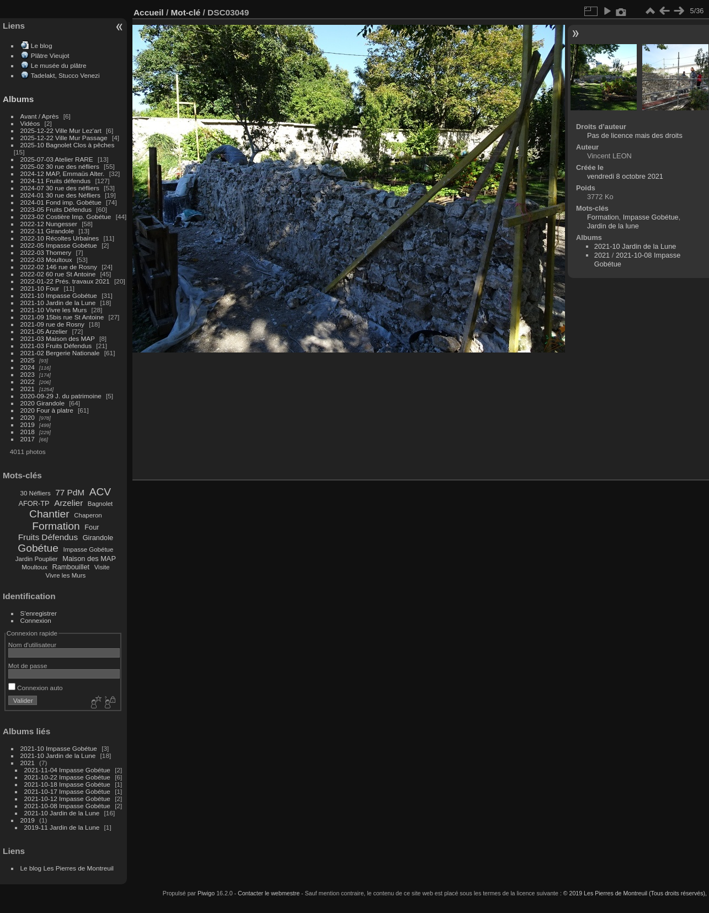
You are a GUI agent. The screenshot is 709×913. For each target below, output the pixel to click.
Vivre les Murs (66, 575)
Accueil (149, 12)
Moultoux (34, 567)
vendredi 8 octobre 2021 (625, 176)
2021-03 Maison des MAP (57, 338)
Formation (55, 526)
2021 (27, 388)
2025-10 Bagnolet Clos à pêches (67, 144)
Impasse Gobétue (88, 549)
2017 (27, 438)
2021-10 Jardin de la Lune (58, 302)
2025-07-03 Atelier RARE (56, 159)
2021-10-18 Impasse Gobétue (67, 784)
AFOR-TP (33, 503)
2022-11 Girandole (47, 230)
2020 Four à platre (46, 410)
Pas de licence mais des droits (635, 135)
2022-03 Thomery (46, 252)
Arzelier (68, 503)
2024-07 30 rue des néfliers (59, 187)
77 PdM (69, 492)
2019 (27, 424)
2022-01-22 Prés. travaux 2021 (65, 281)
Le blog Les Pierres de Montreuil (67, 868)
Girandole (98, 537)
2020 (27, 417)
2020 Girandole (42, 403)
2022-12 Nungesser (48, 223)
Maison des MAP (89, 558)
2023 (27, 374)
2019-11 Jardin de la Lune (62, 827)
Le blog (41, 45)
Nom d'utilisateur (32, 644)
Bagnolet (100, 503)
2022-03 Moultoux (46, 259)
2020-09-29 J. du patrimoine (61, 395)
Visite (102, 567)
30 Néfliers (35, 493)
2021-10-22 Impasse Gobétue (67, 777)
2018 (27, 431)
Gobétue (38, 548)
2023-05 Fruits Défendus (56, 209)
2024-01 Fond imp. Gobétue (61, 202)
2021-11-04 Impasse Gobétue (67, 769)
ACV (100, 492)
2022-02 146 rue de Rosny (58, 266)
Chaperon (88, 515)
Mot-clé (185, 12)
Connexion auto (35, 687)
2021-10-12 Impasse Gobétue (67, 798)
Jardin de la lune (613, 226)
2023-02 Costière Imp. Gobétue (65, 216)
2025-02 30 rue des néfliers (59, 166)
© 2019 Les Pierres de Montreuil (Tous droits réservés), (635, 893)
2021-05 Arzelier (44, 331)
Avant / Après (39, 116)
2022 (27, 381)
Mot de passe (27, 665)
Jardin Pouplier (36, 559)
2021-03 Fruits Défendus (56, 345)
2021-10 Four (40, 288)
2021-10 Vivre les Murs (53, 309)
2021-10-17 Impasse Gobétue (67, 791)
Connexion (35, 620)
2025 (27, 360)
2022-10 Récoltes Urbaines (59, 238)
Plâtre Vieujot (50, 55)
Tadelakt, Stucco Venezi (65, 75)
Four (91, 527)
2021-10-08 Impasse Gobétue (67, 805)
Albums (18, 99)
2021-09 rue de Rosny (52, 324)
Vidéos (30, 123)
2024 (27, 367)
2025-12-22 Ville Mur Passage (64, 137)
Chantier (49, 514)
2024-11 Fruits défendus (55, 180)
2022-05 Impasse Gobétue (58, 245)
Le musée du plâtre (59, 65)
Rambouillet (71, 567)
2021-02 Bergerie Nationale (60, 352)
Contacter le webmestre (269, 893)
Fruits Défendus (48, 537)
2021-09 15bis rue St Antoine (62, 317)
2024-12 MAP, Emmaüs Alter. (62, 173)
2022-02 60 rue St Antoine (58, 273)
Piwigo (206, 893)
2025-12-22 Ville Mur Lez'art (61, 130)
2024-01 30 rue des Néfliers (61, 195)
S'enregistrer (38, 613)
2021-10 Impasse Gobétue (58, 295)
